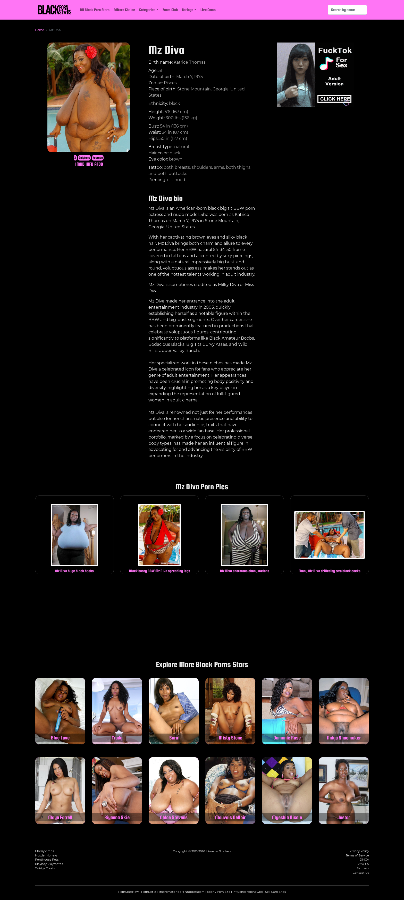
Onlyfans (84, 157)
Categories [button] (147, 9)
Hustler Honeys (46, 855)
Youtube (97, 157)
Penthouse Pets (46, 859)
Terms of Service (357, 855)
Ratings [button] (187, 9)
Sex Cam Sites (275, 892)
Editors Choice (124, 9)
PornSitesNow (128, 892)
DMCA (364, 859)
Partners (363, 868)
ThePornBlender (170, 892)
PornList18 (148, 892)
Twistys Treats (45, 868)
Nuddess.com (195, 892)
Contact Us (361, 872)
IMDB (80, 164)
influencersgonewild (248, 892)
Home (39, 30)
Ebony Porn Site (218, 892)
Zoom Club (170, 9)
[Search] (347, 10)
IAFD (89, 164)
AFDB (98, 164)
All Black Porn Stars (95, 9)
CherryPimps (44, 851)
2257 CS (363, 864)
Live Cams (208, 9)
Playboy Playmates (49, 864)
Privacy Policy (359, 851)
